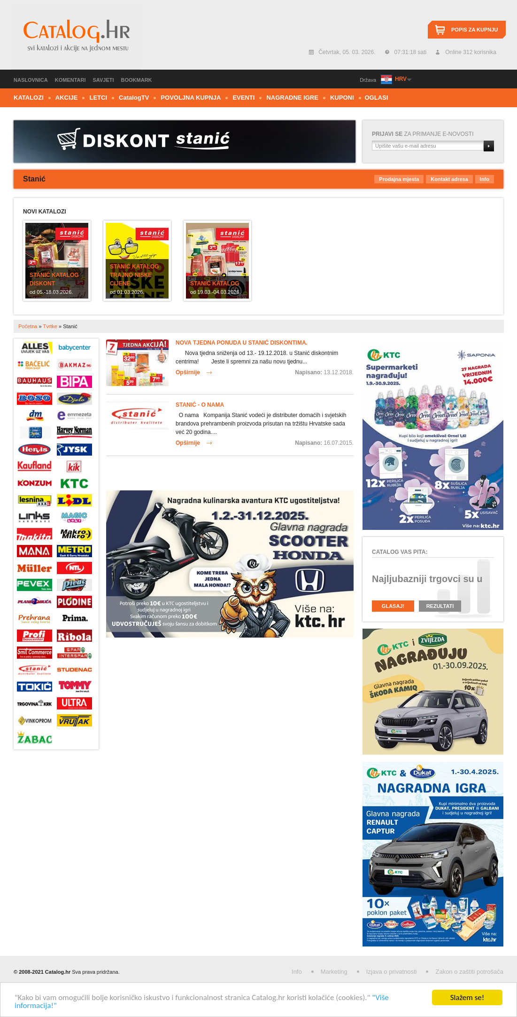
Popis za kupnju (474, 29)
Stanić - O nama (200, 405)
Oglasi (376, 97)
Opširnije (188, 372)
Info (484, 179)
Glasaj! (393, 606)
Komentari (70, 80)
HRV (400, 79)
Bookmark (136, 80)
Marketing (334, 971)
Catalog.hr (75, 37)
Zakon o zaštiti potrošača (469, 971)
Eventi (243, 97)
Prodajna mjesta (399, 179)
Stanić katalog (214, 283)
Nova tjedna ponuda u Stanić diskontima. (242, 342)
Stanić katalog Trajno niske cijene (134, 275)
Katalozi (29, 97)
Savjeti (103, 80)
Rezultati (440, 606)
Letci (98, 97)
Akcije (66, 97)
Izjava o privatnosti (391, 971)
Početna (27, 326)
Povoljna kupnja (191, 97)
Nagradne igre (292, 97)
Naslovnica (31, 80)
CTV (134, 97)
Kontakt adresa (449, 179)
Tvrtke (50, 326)
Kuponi (342, 97)
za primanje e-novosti (423, 134)
